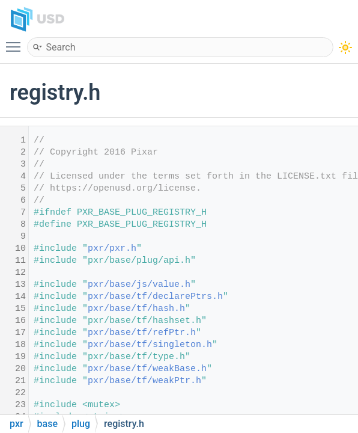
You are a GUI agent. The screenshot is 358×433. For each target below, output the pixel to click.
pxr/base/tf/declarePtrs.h (155, 297)
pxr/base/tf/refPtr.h (142, 333)
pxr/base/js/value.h (139, 285)
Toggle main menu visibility (16, 41)
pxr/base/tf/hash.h (136, 309)
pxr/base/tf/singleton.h (150, 345)
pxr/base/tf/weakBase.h (147, 369)
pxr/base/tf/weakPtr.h (144, 381)
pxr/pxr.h (112, 249)
